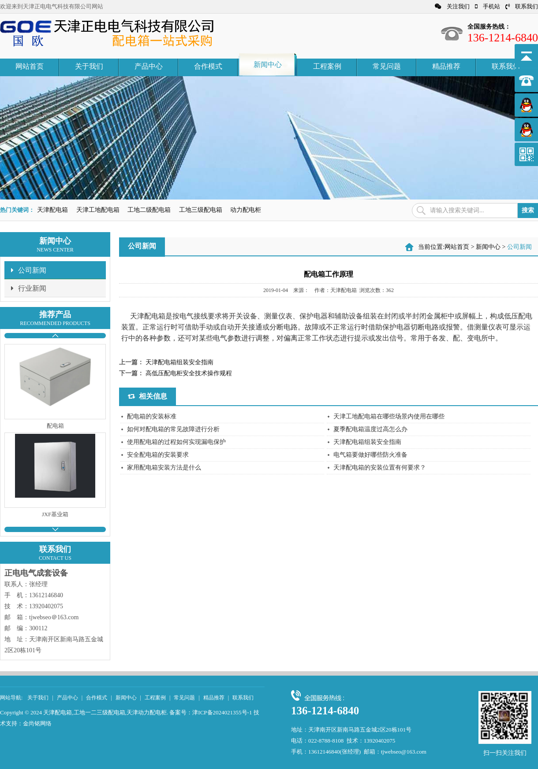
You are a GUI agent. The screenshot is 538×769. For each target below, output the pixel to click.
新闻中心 (268, 64)
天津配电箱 (52, 210)
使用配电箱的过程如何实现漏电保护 (176, 442)
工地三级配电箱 (200, 210)
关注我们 (452, 6)
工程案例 (327, 66)
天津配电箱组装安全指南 (179, 362)
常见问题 (387, 66)
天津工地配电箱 (98, 210)
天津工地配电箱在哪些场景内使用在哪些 (389, 416)
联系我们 (521, 6)
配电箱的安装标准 (151, 416)
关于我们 (89, 66)
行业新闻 (28, 288)
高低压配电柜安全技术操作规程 (189, 373)
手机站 (487, 6)
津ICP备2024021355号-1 (222, 712)
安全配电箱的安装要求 (158, 454)
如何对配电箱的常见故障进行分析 (173, 429)
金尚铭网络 (37, 723)
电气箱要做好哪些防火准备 (370, 454)
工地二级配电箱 (149, 210)
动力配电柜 (245, 210)
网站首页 (29, 66)
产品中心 (148, 66)
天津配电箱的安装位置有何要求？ (379, 467)
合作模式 (208, 66)
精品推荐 (446, 66)
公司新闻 (28, 270)
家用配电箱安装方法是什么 (164, 467)
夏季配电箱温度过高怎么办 (370, 429)
